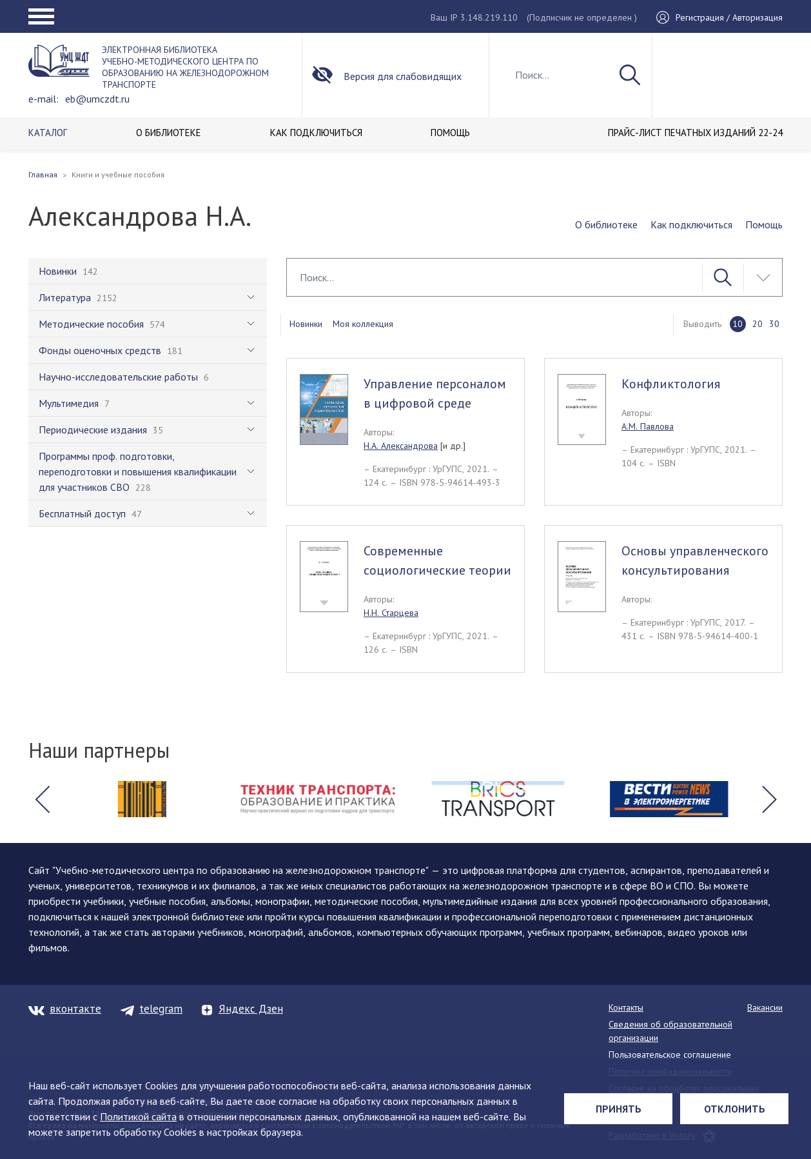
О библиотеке (606, 224)
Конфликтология (670, 383)
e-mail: (43, 98)
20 (757, 324)
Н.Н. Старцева (391, 613)
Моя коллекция (363, 324)
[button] (41, 799)
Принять (618, 1108)
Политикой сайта (138, 1116)
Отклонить (734, 1108)
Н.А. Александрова (401, 445)
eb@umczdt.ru (97, 98)
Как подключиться (691, 224)
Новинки (305, 324)
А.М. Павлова (647, 426)
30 (774, 324)
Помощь (764, 224)
